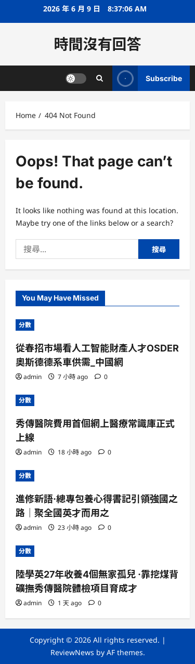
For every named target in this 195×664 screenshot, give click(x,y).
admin (32, 376)
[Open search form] (99, 78)
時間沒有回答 (97, 44)
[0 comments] (101, 376)
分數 (25, 324)
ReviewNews (72, 652)
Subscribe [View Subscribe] (147, 78)
